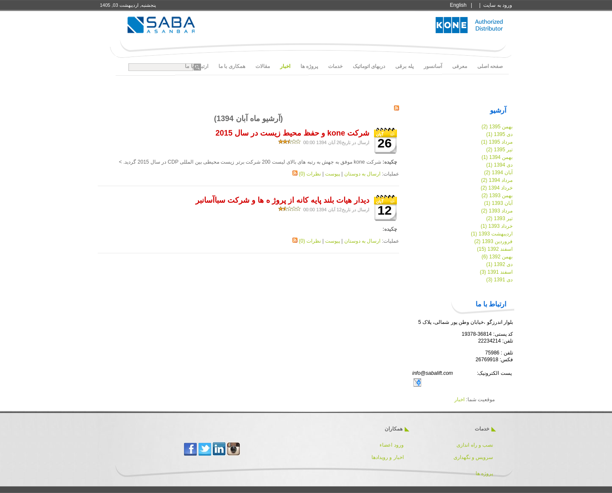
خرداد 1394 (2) (497, 188)
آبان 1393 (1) (498, 203)
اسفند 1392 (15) (495, 249)
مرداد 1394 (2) (497, 180)
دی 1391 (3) (499, 280)
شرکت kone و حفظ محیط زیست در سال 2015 (292, 133)
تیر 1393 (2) (499, 218)
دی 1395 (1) (499, 134)
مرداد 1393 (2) (497, 211)
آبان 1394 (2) (498, 173)
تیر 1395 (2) (499, 150)
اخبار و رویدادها (387, 457)
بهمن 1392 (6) (497, 257)
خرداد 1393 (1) (497, 226)
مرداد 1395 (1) (497, 142)
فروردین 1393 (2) (493, 241)
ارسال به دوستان (362, 174)
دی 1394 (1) (499, 165)
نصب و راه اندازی (474, 445)
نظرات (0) (310, 174)
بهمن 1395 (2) (497, 127)
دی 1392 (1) (499, 264)
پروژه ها (484, 473)
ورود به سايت (497, 5)
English (458, 5)
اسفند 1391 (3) (496, 272)
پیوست (332, 174)
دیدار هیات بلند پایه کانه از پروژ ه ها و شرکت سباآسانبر (282, 200)
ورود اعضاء (391, 445)
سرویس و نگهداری (473, 457)
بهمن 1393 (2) (497, 195)
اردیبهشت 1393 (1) (492, 234)
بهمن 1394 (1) (497, 157)
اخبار (459, 399)
